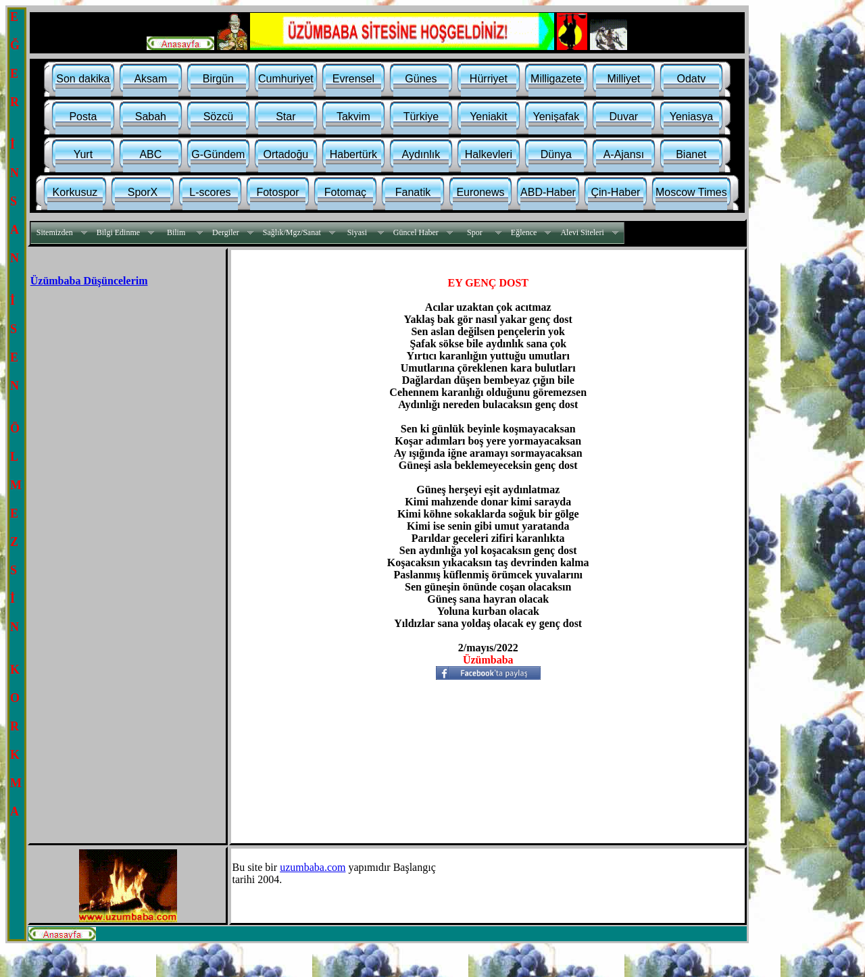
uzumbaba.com (312, 867)
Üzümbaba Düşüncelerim (89, 280)
